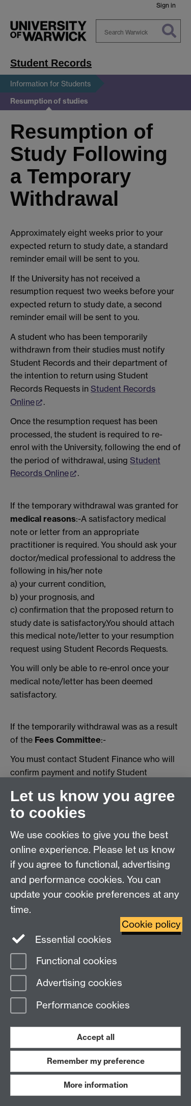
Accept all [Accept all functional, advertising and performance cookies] (96, 1037)
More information (96, 1085)
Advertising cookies (66, 983)
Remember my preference (96, 1061)
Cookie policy (151, 924)
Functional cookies (63, 962)
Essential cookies (61, 938)
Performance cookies (70, 1006)
